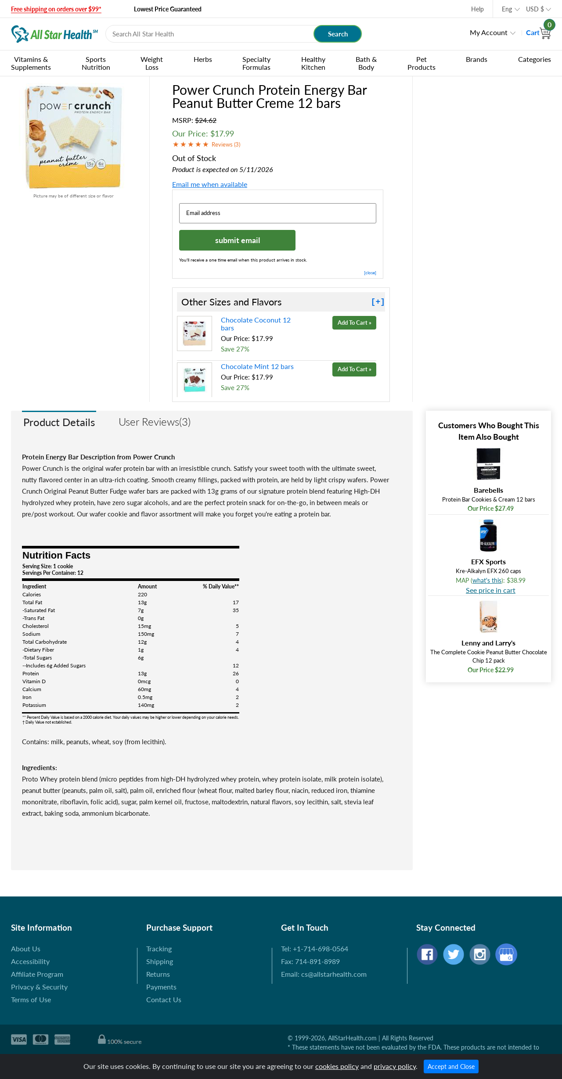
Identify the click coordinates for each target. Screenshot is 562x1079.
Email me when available (209, 184)
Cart (538, 32)
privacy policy (395, 1066)
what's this (486, 580)
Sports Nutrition (96, 63)
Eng (507, 9)
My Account (489, 32)
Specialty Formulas (256, 63)
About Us (25, 948)
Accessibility (30, 961)
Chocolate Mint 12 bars (257, 366)
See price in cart (490, 590)
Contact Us (163, 999)
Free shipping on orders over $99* (56, 9)
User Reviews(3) (155, 421)
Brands (476, 59)
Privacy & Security (39, 986)
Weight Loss (151, 63)
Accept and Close (451, 1066)
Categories (534, 59)
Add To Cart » (354, 322)
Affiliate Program (37, 974)
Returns (158, 974)
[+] (378, 302)
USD (535, 9)
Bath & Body (366, 63)
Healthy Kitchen (313, 63)
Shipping (159, 961)
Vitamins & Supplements (31, 63)
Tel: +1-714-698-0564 (314, 948)
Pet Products (421, 63)
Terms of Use (31, 999)
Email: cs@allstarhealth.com (324, 974)
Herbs (203, 59)
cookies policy (337, 1066)
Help (477, 9)
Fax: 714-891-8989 (310, 961)
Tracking (159, 948)
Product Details (59, 422)
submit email (237, 240)
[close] (370, 272)
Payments (161, 986)
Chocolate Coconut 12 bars (256, 323)
